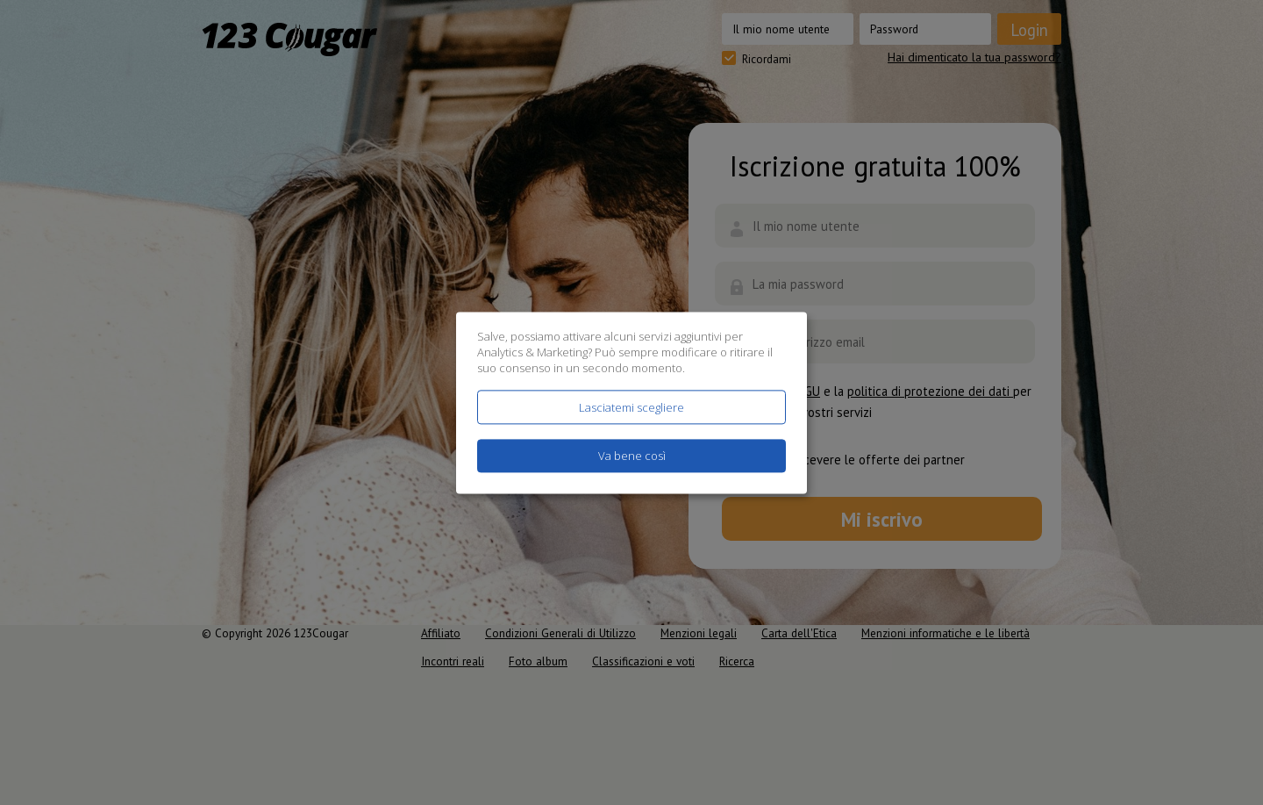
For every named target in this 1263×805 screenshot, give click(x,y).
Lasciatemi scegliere (631, 407)
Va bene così (632, 456)
